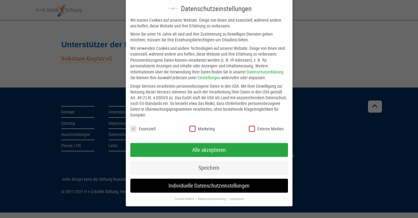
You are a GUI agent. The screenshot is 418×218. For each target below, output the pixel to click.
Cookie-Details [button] (185, 194)
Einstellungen (209, 73)
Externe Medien (266, 124)
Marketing (202, 124)
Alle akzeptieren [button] (209, 145)
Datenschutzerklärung (265, 67)
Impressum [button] (236, 194)
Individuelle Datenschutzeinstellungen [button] (209, 181)
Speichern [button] (209, 163)
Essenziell (142, 124)
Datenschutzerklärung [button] (212, 194)
